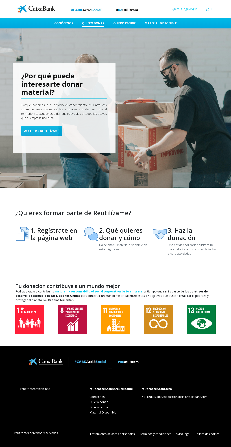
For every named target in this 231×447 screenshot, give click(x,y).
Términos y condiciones (155, 434)
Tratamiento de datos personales (112, 434)
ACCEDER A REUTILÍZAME (41, 131)
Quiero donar (99, 402)
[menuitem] (63, 23)
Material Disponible (103, 412)
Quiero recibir (99, 407)
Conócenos (97, 397)
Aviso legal (183, 434)
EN (212, 9)
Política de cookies (207, 434)
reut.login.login (186, 9)
